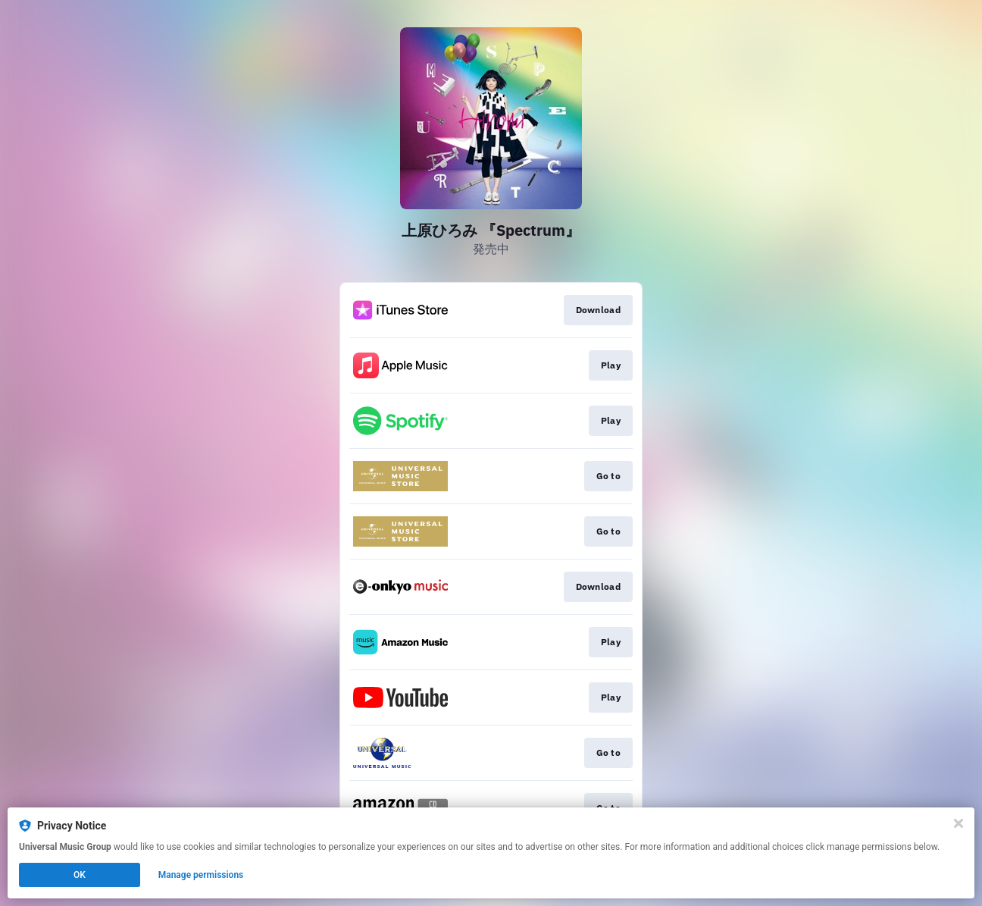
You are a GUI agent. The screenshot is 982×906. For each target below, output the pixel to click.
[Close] (958, 823)
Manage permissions (201, 875)
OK (79, 875)
